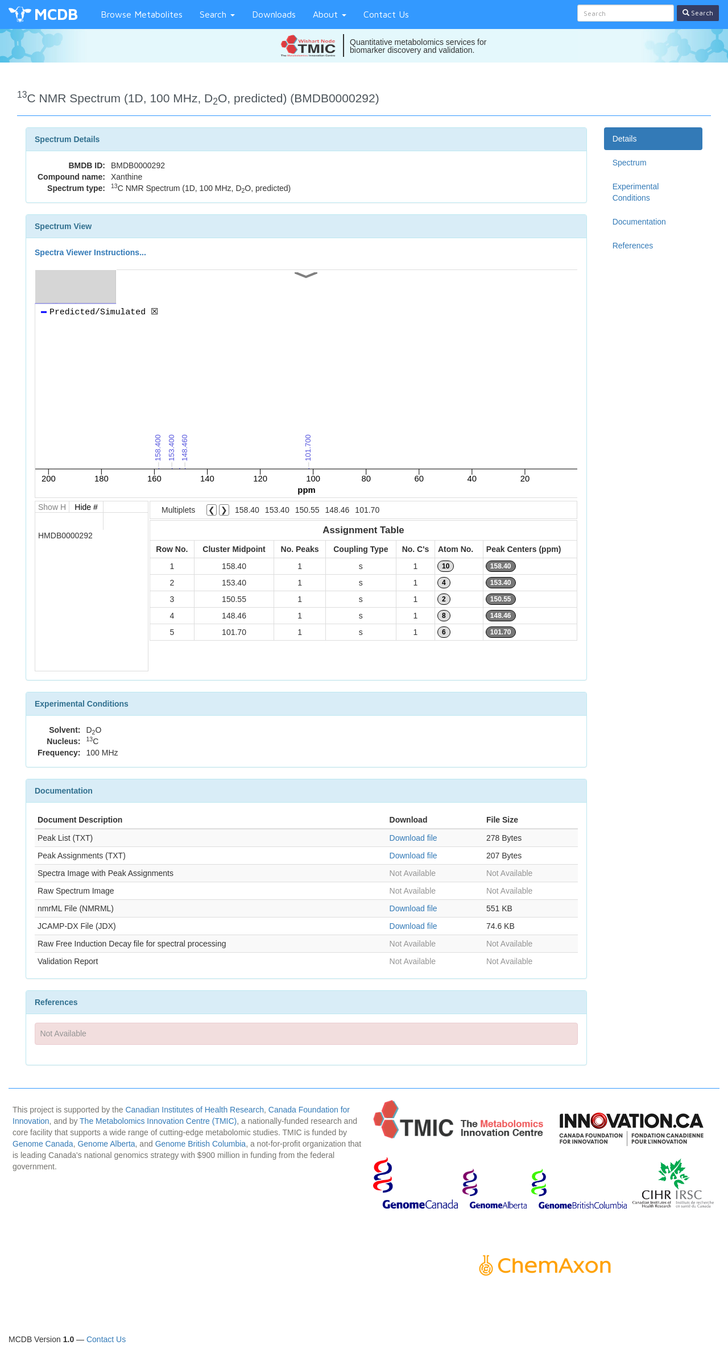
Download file (413, 837)
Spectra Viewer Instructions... (90, 252)
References (633, 245)
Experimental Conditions (636, 192)
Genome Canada (43, 1143)
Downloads (274, 14)
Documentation (639, 221)
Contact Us (386, 14)
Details (625, 138)
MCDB (56, 14)
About (329, 14)
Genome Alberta (106, 1143)
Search (217, 14)
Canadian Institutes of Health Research (194, 1109)
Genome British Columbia (200, 1143)
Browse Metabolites (142, 14)
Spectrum (630, 162)
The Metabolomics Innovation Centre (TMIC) (158, 1121)
